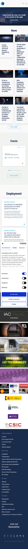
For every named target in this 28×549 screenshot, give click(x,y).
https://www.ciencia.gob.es (13, 398)
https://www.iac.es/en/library (4, 386)
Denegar (14, 304)
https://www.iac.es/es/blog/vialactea (23, 535)
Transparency (5, 456)
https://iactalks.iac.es (14, 315)
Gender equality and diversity (10, 461)
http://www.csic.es (13, 425)
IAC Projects (5, 467)
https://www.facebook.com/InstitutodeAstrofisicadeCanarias (7, 535)
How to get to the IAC (7, 439)
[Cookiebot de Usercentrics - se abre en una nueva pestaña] (20, 244)
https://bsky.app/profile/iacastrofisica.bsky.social (20, 535)
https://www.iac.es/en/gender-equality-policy (14, 376)
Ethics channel (6, 512)
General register (6, 447)
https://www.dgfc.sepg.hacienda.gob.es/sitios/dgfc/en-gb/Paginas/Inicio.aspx (14, 386)
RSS (3, 507)
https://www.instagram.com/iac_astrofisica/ (10, 535)
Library (4, 444)
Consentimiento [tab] (6, 247)
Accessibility (5, 492)
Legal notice (5, 487)
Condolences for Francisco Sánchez (12, 514)
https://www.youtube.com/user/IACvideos (17, 535)
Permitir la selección (14, 299)
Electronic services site (8, 509)
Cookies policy (6, 489)
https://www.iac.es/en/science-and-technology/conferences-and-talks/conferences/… (14, 330)
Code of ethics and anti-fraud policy (12, 459)
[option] (14, 156)
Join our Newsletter (14, 525)
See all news (14, 127)
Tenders (4, 501)
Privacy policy (5, 484)
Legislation (5, 454)
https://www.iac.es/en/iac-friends (4, 391)
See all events (14, 175)
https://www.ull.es (13, 416)
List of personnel (6, 442)
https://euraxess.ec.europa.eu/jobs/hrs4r (14, 391)
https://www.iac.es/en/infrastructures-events (14, 345)
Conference (7, 153)
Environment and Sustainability (10, 464)
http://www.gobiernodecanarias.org (13, 407)
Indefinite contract (9, 202)
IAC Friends (5, 474)
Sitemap (4, 481)
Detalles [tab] (15, 247)
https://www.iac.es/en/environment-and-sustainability (14, 360)
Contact (4, 436)
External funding (6, 469)
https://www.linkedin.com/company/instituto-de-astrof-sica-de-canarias (14, 535)
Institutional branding (7, 504)
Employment (5, 499)
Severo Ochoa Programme (9, 472)
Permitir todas (14, 294)
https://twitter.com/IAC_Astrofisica (4, 535)
